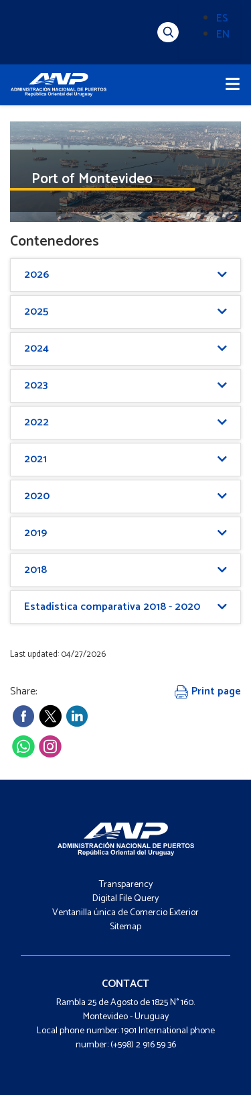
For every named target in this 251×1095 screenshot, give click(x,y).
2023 (36, 385)
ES (222, 18)
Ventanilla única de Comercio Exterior (125, 913)
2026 (36, 275)
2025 (36, 312)
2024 (36, 349)
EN (223, 34)
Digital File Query (125, 898)
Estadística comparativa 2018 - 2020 (112, 607)
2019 (35, 533)
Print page (208, 691)
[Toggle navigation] (232, 85)
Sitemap (125, 927)
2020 (37, 496)
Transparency (126, 884)
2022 (36, 422)
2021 (35, 459)
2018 (35, 570)
